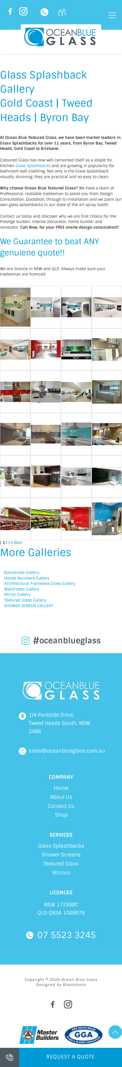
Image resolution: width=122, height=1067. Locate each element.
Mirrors (61, 872)
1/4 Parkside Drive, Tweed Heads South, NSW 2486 (59, 723)
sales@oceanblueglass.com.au (67, 750)
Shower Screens (61, 854)
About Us (61, 797)
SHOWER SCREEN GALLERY (28, 605)
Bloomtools (74, 984)
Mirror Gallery (17, 594)
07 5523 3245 (44, 12)
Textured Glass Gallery (25, 600)
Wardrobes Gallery (21, 589)
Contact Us (61, 806)
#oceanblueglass (67, 641)
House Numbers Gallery (26, 578)
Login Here (62, 12)
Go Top (115, 1032)
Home (61, 788)
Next (18, 542)
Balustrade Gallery (21, 572)
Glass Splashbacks (33, 165)
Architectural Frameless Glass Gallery (40, 583)
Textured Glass (61, 863)
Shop (61, 815)
